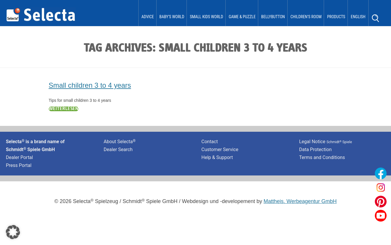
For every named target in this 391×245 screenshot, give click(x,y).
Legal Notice (325, 141)
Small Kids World (206, 16)
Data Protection (315, 149)
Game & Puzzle (242, 16)
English (358, 16)
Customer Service (220, 149)
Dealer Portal (19, 157)
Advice (148, 16)
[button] (13, 232)
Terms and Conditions (322, 157)
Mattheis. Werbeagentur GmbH (300, 201)
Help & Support (217, 157)
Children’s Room (306, 16)
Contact (210, 141)
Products (336, 16)
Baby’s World (172, 16)
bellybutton (273, 16)
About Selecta (120, 141)
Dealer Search (118, 149)
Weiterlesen (63, 109)
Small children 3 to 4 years (90, 85)
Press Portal (18, 165)
